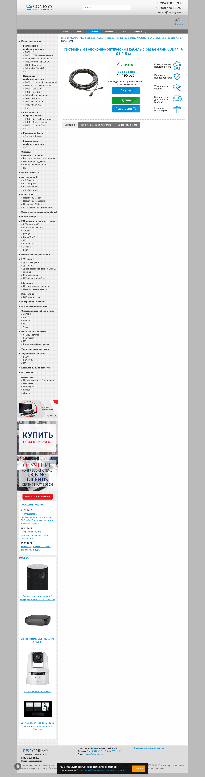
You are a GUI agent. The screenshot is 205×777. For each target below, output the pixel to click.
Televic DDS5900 (33, 105)
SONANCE (28, 360)
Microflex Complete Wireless (38, 58)
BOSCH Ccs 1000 (33, 88)
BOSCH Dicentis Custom (36, 122)
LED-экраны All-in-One (34, 278)
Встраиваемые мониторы (34, 306)
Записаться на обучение (37, 496)
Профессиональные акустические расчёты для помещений (34, 534)
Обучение (109, 31)
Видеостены (27, 294)
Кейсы (26, 390)
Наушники (28, 383)
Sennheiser (28, 338)
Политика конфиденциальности (149, 748)
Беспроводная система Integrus (39, 158)
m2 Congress (29, 183)
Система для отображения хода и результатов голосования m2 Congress (37, 726)
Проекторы (27, 194)
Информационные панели (36, 286)
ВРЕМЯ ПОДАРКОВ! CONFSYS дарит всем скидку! (36, 548)
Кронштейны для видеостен (35, 367)
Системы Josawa (33, 136)
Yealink (26, 327)
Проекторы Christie (32, 204)
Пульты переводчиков (34, 161)
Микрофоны (29, 386)
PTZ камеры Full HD (33, 227)
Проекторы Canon (32, 198)
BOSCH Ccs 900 (32, 92)
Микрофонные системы (33, 331)
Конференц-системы (32, 41)
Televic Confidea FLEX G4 (37, 61)
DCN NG (142, 38)
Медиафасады (30, 275)
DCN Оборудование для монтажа (164, 38)
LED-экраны (27, 259)
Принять (138, 768)
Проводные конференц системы (120, 38)
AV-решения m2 (29, 177)
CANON (26, 234)
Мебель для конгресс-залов (35, 254)
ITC (26, 71)
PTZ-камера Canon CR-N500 (37, 691)
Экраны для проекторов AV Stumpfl (39, 212)
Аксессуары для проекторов (37, 207)
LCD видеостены (31, 297)
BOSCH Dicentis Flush (35, 125)
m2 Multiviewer (30, 190)
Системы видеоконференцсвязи (37, 311)
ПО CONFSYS (27, 372)
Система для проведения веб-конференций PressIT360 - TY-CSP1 (37, 598)
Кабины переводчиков (34, 164)
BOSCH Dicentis (32, 52)
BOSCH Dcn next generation (38, 85)
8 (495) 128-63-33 (168, 3)
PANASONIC (29, 237)
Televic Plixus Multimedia (37, 95)
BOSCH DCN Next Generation (39, 55)
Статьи (123, 31)
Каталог (75, 38)
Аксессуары (27, 377)
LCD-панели (27, 283)
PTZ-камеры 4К (31, 224)
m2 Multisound (30, 186)
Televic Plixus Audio (34, 101)
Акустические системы (33, 353)
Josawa (27, 247)
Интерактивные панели (35, 289)
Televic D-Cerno (32, 98)
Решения (94, 31)
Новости (80, 31)
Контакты (138, 31)
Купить (126, 100)
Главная (65, 38)
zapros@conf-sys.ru (169, 12)
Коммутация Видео (33, 133)
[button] (105, 63)
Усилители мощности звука (35, 349)
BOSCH (26, 357)
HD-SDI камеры (29, 216)
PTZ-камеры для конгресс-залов (38, 221)
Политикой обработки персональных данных (101, 770)
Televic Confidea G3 (34, 68)
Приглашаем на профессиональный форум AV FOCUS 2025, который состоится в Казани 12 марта (37, 519)
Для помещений (31, 262)
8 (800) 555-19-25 (168, 8)
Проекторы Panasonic (34, 201)
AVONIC (27, 230)
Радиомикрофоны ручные (36, 344)
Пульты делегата (30, 172)
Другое (26, 393)
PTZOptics (28, 243)
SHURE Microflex (33, 65)
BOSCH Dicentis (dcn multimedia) (41, 82)
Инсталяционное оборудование (39, 380)
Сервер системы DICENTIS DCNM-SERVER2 (37, 640)
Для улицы (28, 265)
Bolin (25, 250)
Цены (65, 31)
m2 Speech (28, 180)
